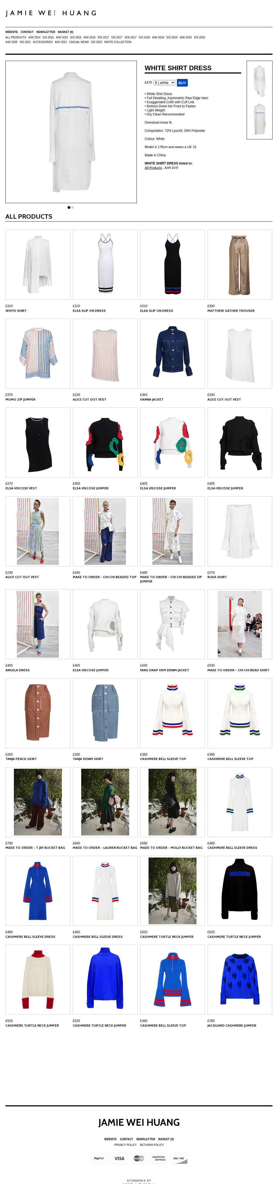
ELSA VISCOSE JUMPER (90, 488)
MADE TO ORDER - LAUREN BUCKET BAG (105, 848)
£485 (143, 573)
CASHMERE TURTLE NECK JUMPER (167, 937)
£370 (9, 395)
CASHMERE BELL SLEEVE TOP (163, 759)
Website (11, 31)
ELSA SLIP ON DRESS (89, 311)
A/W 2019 (186, 37)
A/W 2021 (61, 42)
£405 (76, 484)
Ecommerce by (139, 1180)
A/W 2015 (62, 37)
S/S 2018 (144, 37)
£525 (143, 932)
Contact (27, 31)
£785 (211, 1021)
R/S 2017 (103, 37)
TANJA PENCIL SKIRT (21, 759)
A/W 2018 (158, 37)
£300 (211, 306)
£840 (76, 843)
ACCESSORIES (43, 42)
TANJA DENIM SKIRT (88, 759)
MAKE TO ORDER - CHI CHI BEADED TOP (105, 577)
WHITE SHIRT (16, 311)
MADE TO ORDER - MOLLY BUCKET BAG (171, 848)
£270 (9, 484)
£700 (9, 843)
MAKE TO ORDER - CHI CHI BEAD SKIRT (238, 670)
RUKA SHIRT (217, 577)
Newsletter (46, 31)
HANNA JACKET (152, 399)
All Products (15, 37)
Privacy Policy (125, 1144)
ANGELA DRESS (17, 670)
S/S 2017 (116, 37)
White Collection (117, 42)
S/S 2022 (96, 42)
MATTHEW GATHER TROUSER (231, 311)
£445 (76, 573)
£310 (9, 306)
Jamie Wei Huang (139, 1122)
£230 (76, 395)
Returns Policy (152, 1144)
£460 (211, 843)
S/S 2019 (171, 37)
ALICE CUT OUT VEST (89, 399)
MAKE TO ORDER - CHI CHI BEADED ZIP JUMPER (171, 579)
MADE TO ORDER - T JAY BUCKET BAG (35, 848)
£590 (143, 843)
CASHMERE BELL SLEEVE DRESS (232, 848)
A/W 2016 (89, 37)
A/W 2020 (11, 42)
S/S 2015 (48, 37)
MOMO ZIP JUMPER (20, 399)
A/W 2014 (34, 37)
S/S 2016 (75, 37)
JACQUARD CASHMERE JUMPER (231, 1025)
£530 (211, 665)
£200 (211, 395)
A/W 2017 (131, 37)
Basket (65, 31)
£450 (143, 395)
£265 (9, 754)
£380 (143, 754)
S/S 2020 (199, 37)
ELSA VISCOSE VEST (21, 488)
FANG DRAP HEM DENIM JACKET (164, 670)
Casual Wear (79, 42)
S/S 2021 (25, 42)
